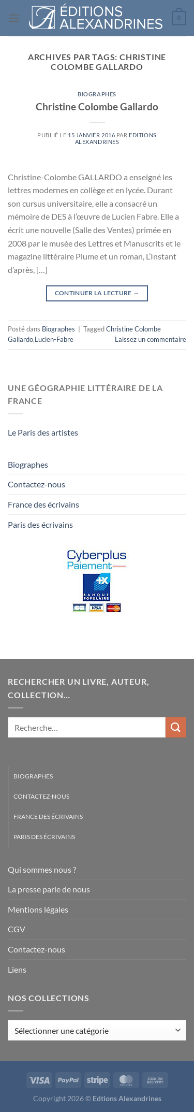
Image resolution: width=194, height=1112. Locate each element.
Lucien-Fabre (54, 339)
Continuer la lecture (97, 293)
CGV (16, 929)
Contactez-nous (36, 484)
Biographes (97, 94)
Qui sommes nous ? (42, 869)
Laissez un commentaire (150, 339)
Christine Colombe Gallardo (97, 106)
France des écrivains (43, 504)
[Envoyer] (176, 727)
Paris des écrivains (40, 524)
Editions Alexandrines (116, 138)
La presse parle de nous (49, 889)
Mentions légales (38, 909)
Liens (17, 969)
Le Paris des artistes (43, 432)
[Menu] (14, 18)
